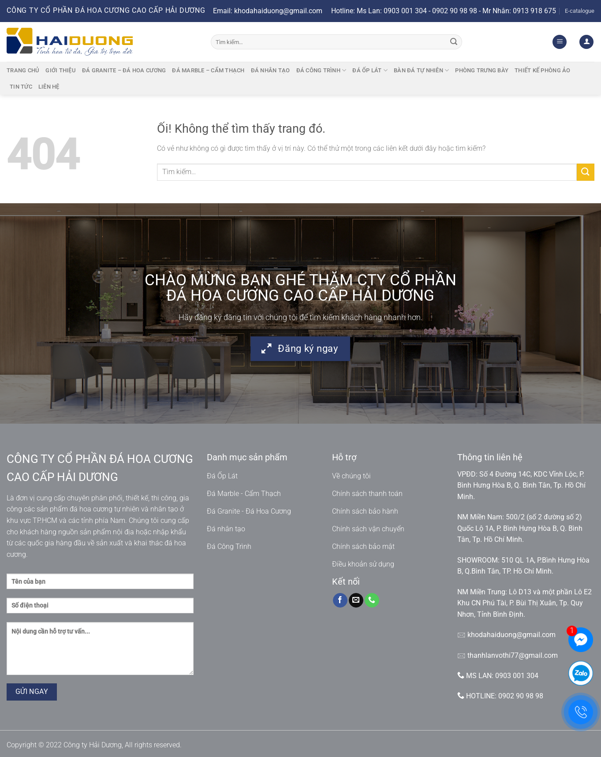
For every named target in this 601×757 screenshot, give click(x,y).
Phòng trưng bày (481, 70)
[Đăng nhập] (586, 42)
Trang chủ (23, 70)
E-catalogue (579, 10)
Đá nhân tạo (270, 70)
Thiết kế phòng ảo (542, 70)
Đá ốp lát (370, 70)
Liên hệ (49, 86)
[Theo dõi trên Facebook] (340, 600)
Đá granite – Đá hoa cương (124, 70)
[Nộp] (453, 41)
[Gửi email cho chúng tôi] (356, 600)
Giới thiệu (60, 70)
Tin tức (21, 86)
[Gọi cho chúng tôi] (372, 600)
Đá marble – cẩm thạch (208, 70)
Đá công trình (321, 70)
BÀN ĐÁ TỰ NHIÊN (421, 70)
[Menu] (559, 42)
